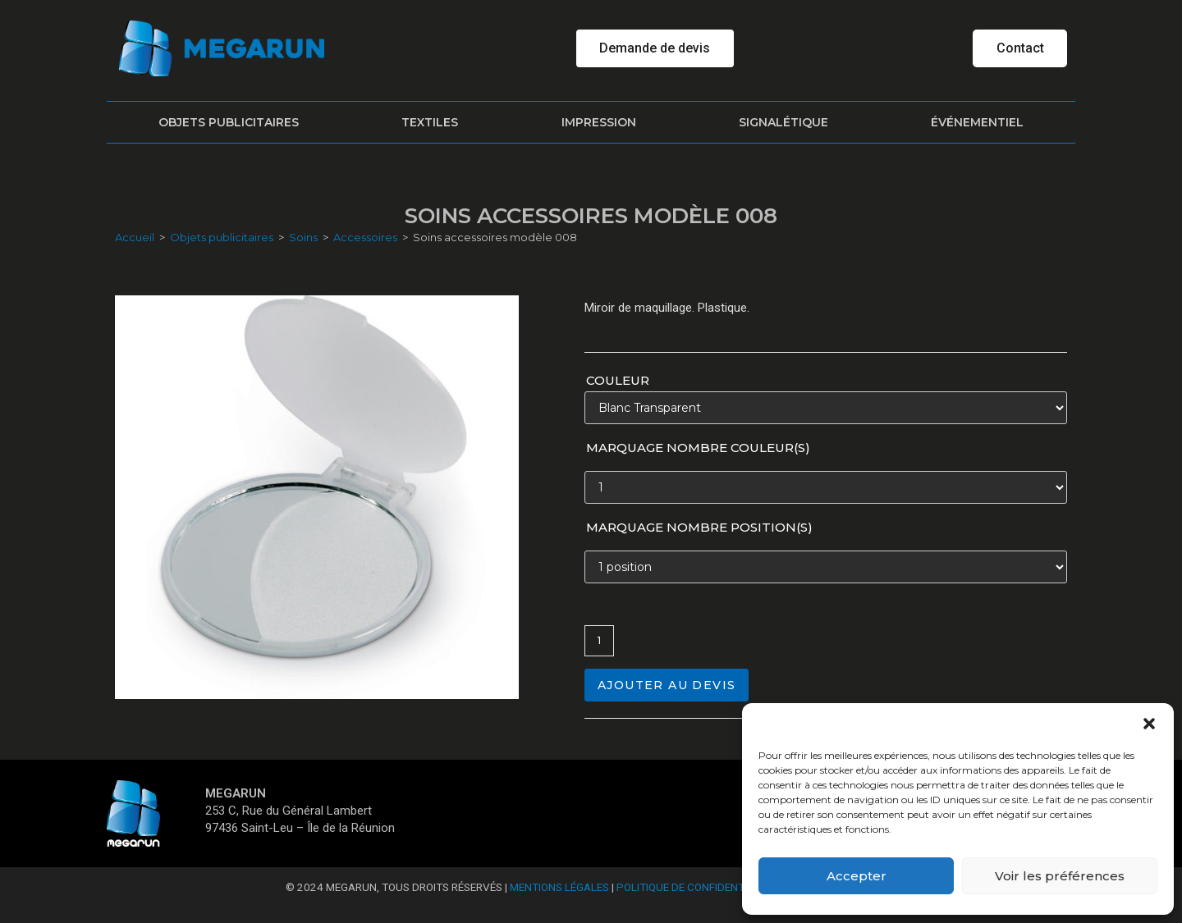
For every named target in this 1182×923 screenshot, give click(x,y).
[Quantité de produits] (599, 640)
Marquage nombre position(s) (699, 527)
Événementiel (977, 122)
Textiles (429, 122)
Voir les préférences (1060, 876)
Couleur (617, 380)
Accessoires (365, 237)
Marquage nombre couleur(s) (698, 447)
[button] (1149, 723)
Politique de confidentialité (695, 886)
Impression (598, 122)
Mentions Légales (559, 886)
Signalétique (783, 122)
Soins (303, 237)
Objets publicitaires (228, 122)
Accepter (856, 876)
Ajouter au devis (666, 685)
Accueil (134, 237)
